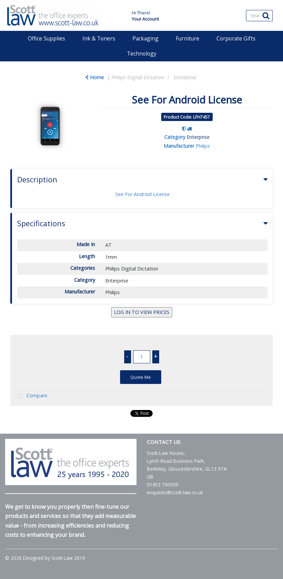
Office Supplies (46, 38)
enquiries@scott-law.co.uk (175, 492)
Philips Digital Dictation (137, 77)
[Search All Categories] (259, 15)
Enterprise (185, 77)
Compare (31, 396)
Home (94, 77)
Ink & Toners (98, 38)
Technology (141, 53)
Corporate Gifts (236, 38)
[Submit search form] (265, 15)
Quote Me (140, 377)
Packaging (145, 38)
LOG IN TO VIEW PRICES (141, 312)
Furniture (187, 38)
